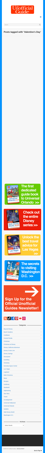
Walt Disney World (9, 412)
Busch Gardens (8, 332)
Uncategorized (8, 399)
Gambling (6, 359)
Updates (6, 409)
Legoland (6, 372)
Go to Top (38, 450)
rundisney (6, 384)
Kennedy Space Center (10, 366)
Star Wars (6, 393)
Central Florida (8, 338)
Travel (5, 396)
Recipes (6, 381)
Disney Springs (8, 353)
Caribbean (7, 335)
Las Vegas (7, 369)
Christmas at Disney (9, 344)
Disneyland (7, 356)
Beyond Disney (8, 329)
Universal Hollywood (10, 403)
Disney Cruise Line (9, 350)
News (5, 378)
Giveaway (6, 363)
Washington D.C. (8, 415)
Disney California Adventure (12, 347)
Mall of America (8, 375)
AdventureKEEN (20, 448)
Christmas (7, 341)
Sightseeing (7, 390)
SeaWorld (6, 387)
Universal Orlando (9, 406)
